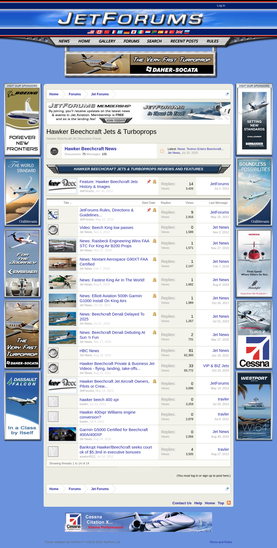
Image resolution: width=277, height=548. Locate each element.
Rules (212, 41)
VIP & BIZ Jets (216, 366)
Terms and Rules (220, 542)
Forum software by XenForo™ (83, 542)
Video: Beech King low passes (106, 227)
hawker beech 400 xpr (99, 399)
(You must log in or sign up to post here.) (204, 475)
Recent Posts (184, 41)
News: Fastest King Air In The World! (112, 280)
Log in (221, 5)
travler (84, 404)
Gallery (107, 41)
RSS (162, 151)
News (64, 41)
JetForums (87, 191)
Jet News (174, 152)
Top (221, 503)
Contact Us (181, 503)
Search (154, 41)
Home (84, 41)
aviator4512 (87, 456)
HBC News (89, 351)
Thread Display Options (138, 469)
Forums (131, 41)
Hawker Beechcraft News (90, 148)
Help (198, 503)
